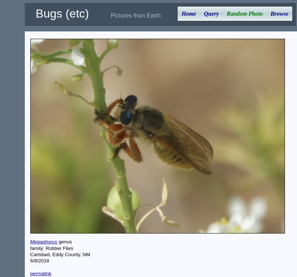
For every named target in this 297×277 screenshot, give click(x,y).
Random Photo (245, 14)
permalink (40, 273)
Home (189, 14)
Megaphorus (43, 241)
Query (211, 14)
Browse (280, 14)
